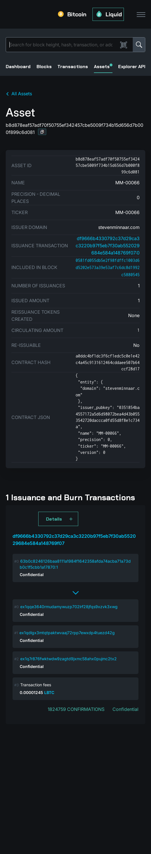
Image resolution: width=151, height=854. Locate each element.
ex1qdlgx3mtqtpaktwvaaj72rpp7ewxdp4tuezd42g (67, 632)
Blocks (44, 67)
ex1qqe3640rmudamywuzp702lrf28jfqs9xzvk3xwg (69, 606)
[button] (42, 132)
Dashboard (18, 67)
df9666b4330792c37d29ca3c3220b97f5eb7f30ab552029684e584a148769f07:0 (108, 246)
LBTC (49, 692)
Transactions (72, 67)
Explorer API (131, 67)
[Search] (63, 44)
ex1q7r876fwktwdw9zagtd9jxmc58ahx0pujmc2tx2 (68, 658)
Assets (103, 67)
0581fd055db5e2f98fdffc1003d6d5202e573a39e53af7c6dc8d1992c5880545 (108, 267)
